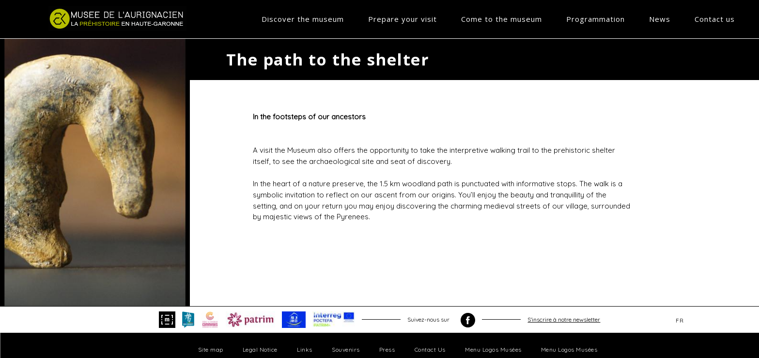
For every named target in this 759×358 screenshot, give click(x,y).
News (659, 19)
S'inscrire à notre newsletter (563, 319)
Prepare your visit (402, 19)
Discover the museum (303, 19)
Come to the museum (501, 19)
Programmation (595, 19)
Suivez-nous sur (441, 320)
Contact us (715, 19)
